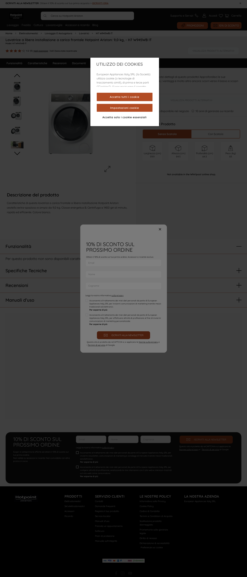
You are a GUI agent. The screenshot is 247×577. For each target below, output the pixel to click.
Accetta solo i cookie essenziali (124, 117)
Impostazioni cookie (124, 108)
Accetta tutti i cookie (124, 97)
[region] (124, 92)
